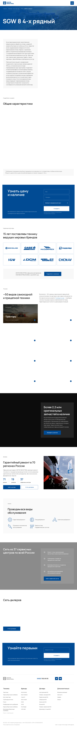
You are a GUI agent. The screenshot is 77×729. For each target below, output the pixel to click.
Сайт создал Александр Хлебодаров (64, 724)
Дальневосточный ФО (45, 709)
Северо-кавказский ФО (45, 707)
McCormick (24, 692)
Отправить (57, 208)
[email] (56, 649)
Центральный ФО (43, 692)
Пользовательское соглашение (49, 213)
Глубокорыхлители (8, 699)
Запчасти (59, 694)
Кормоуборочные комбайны (10, 707)
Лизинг (59, 699)
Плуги (4, 702)
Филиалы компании (62, 692)
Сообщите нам (59, 298)
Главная (5, 8)
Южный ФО (42, 704)
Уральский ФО (42, 702)
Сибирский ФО (43, 699)
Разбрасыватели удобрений (10, 704)
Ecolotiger (23, 707)
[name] (56, 191)
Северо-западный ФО (44, 694)
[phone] (56, 197)
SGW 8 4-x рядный (28, 8)
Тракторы (5, 692)
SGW (22, 8)
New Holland (24, 694)
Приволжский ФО (43, 697)
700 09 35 (42, 679)
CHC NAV (23, 709)
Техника (10, 8)
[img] (72, 3)
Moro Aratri (24, 699)
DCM (22, 702)
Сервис (59, 697)
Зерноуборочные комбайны (10, 694)
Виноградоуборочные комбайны (9, 710)
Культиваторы (16, 8)
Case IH (23, 697)
